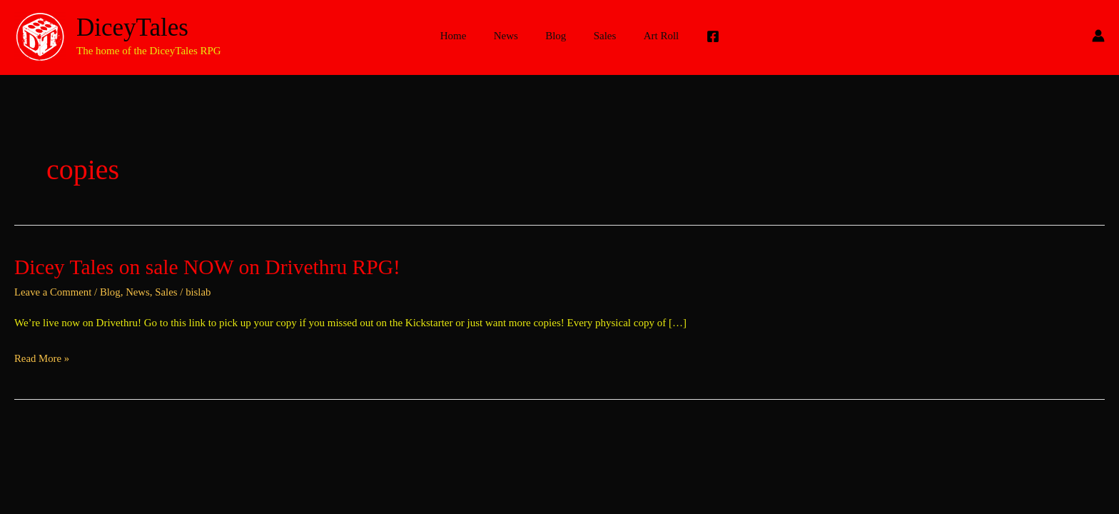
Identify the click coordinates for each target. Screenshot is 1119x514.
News (512, 35)
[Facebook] (698, 36)
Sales (598, 35)
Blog (555, 35)
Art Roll (649, 35)
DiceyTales (132, 27)
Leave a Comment (53, 292)
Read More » (42, 359)
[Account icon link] (1098, 35)
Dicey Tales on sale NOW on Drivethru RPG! (210, 266)
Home (465, 35)
